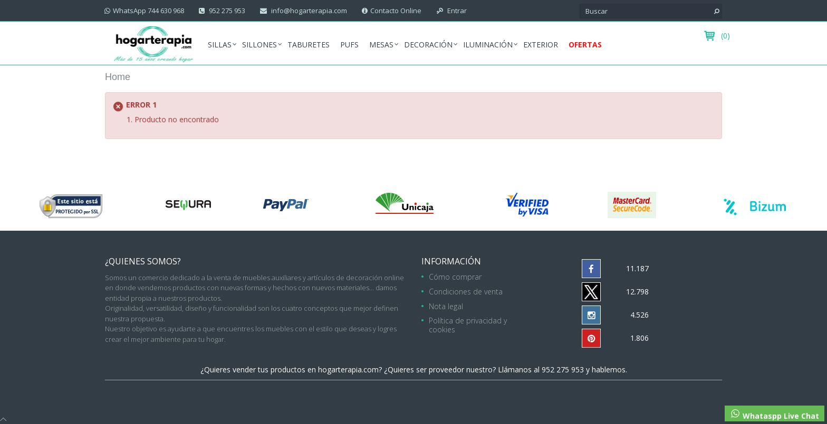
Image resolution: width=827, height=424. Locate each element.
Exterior (540, 45)
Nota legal (446, 306)
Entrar (456, 10)
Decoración (428, 45)
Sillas (220, 45)
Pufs (349, 45)
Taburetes (308, 45)
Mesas (381, 45)
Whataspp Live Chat (774, 414)
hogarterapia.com (348, 369)
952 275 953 (226, 10)
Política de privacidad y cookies (468, 324)
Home (117, 77)
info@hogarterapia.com (308, 10)
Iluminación (488, 45)
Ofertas (585, 45)
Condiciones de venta (466, 292)
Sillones (259, 45)
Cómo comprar (455, 277)
